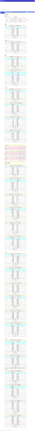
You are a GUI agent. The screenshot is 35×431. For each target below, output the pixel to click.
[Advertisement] (17, 5)
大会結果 (2, 430)
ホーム (0, 430)
